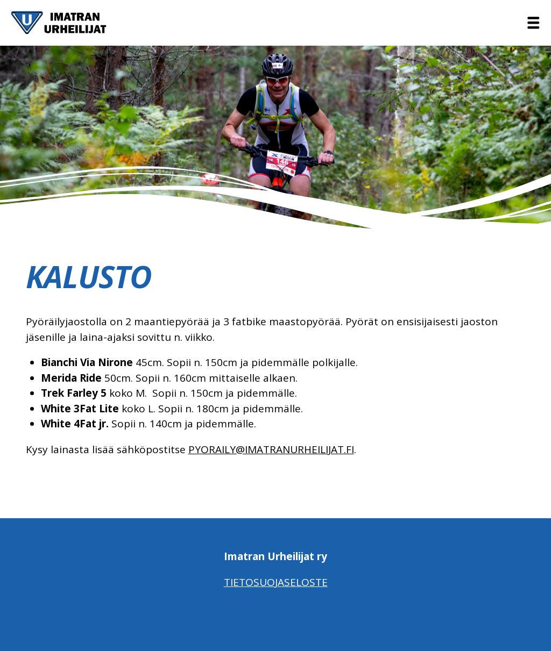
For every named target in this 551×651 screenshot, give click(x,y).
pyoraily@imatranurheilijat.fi (271, 449)
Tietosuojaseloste (276, 582)
